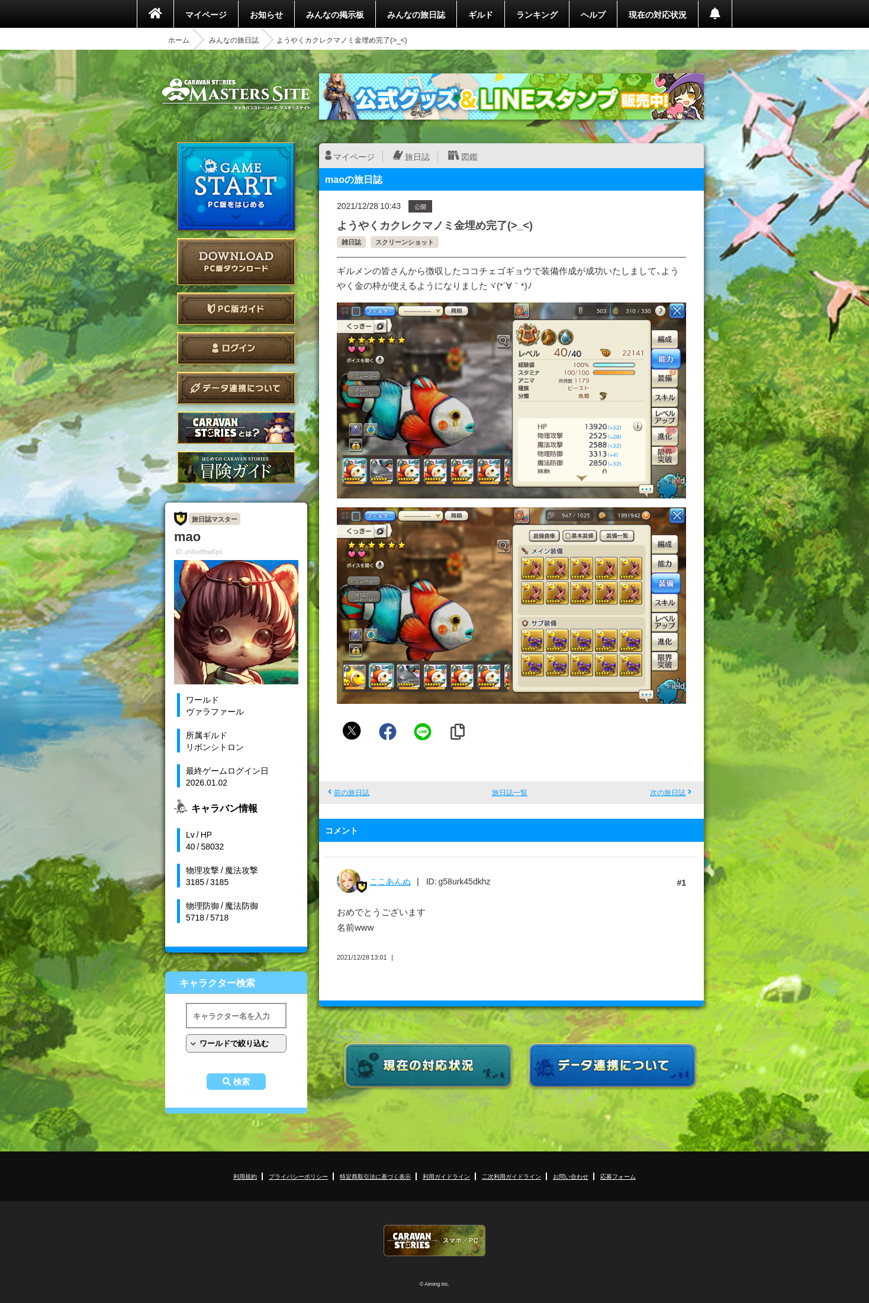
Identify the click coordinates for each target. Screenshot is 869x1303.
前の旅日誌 (351, 792)
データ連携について (236, 388)
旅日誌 (417, 156)
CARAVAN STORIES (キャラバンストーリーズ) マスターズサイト (236, 94)
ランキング (537, 14)
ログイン (236, 348)
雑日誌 (351, 242)
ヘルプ (593, 14)
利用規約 (245, 1176)
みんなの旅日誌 (416, 14)
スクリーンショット (404, 242)
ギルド (480, 14)
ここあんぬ (390, 881)
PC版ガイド (236, 308)
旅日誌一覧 (509, 792)
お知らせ (266, 14)
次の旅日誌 (667, 792)
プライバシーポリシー (298, 1176)
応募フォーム (618, 1176)
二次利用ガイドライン (511, 1176)
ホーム (178, 39)
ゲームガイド (236, 467)
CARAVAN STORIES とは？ (236, 427)
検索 (241, 1081)
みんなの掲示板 (335, 14)
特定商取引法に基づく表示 (375, 1176)
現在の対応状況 (658, 14)
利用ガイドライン (446, 1176)
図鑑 (469, 156)
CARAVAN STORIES (434, 1240)
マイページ (206, 14)
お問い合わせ (570, 1176)
